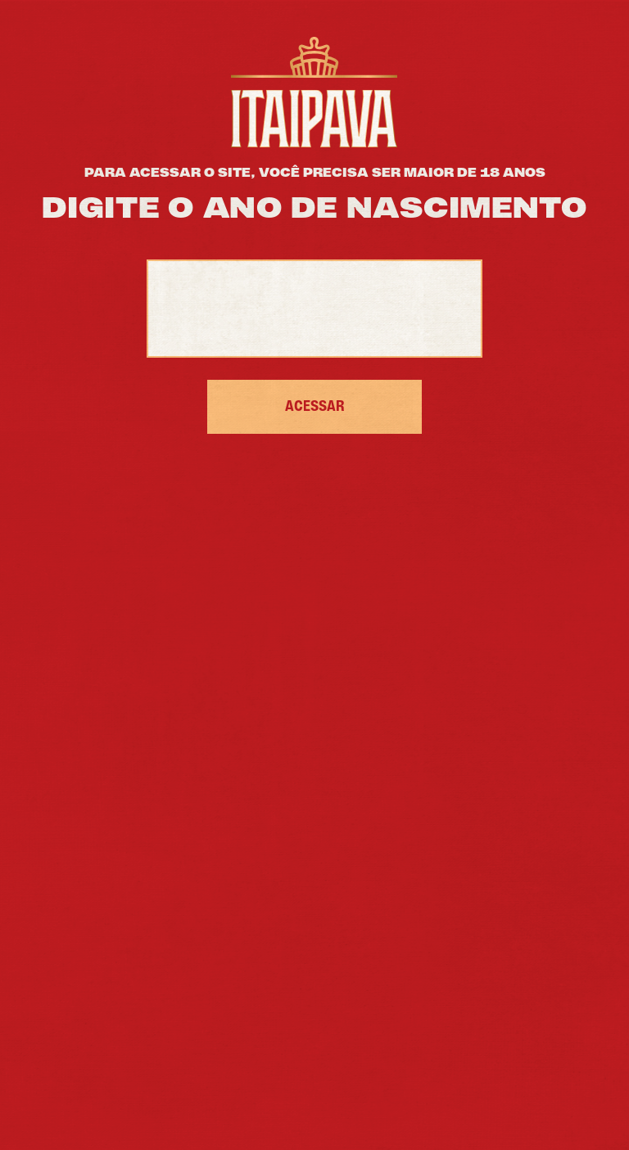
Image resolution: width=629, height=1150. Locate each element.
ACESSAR (315, 406)
